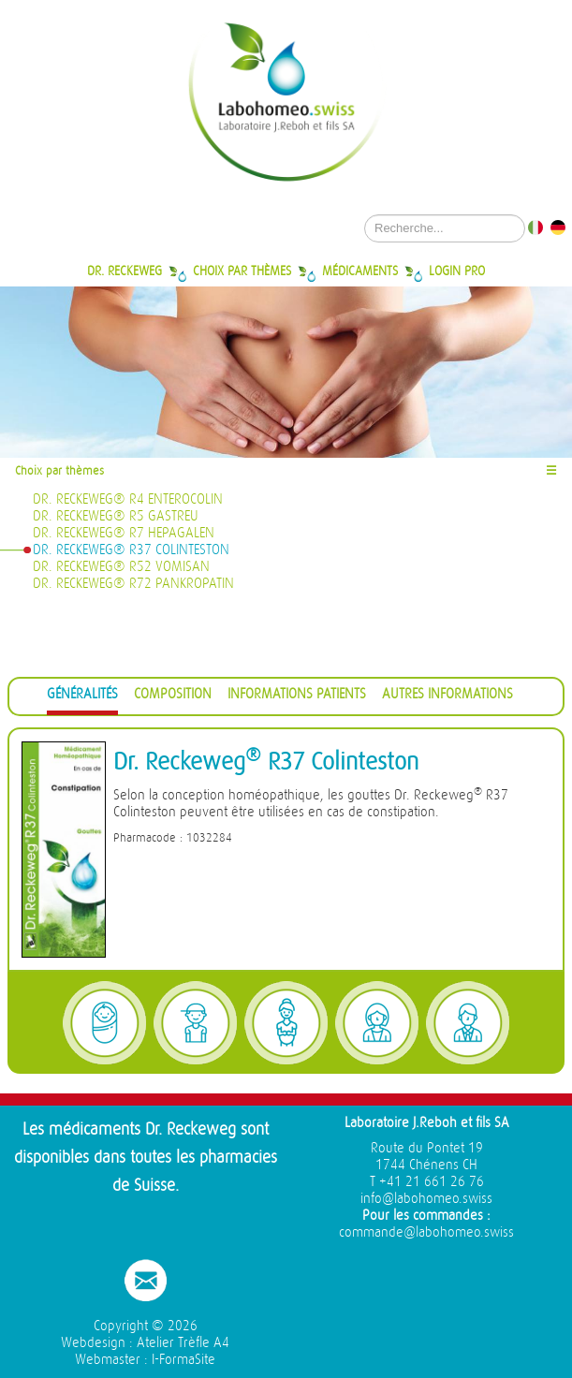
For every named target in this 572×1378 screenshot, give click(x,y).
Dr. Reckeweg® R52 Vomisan (121, 567)
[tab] (82, 697)
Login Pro (457, 270)
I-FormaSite (183, 1360)
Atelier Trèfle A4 (183, 1343)
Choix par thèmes (242, 270)
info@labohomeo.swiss (426, 1199)
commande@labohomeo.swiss (426, 1232)
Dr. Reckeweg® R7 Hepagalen (123, 533)
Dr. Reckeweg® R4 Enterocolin (128, 499)
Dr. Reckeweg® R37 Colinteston (131, 550)
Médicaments (360, 270)
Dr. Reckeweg (124, 270)
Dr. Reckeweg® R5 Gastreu (115, 516)
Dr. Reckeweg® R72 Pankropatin (133, 584)
